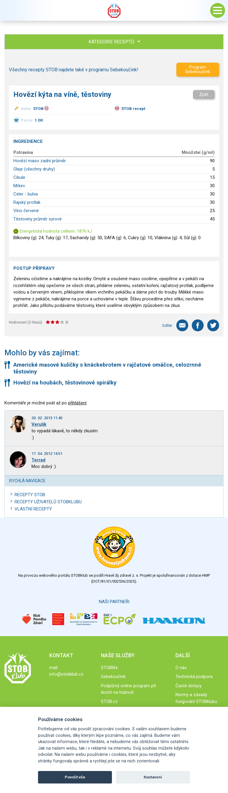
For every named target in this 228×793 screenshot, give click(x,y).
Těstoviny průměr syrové (37, 219)
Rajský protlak (26, 202)
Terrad (38, 460)
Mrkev (19, 185)
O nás (181, 667)
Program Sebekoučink (197, 69)
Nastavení (153, 777)
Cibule (19, 177)
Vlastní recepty (33, 509)
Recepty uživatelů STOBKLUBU (48, 502)
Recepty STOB (30, 494)
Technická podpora (194, 676)
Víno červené (26, 210)
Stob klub (114, 10)
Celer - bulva (25, 194)
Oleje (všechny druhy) (34, 169)
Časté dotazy (188, 685)
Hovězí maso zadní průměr (39, 160)
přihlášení (77, 403)
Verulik (38, 424)
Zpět (203, 94)
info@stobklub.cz (66, 674)
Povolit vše (75, 777)
